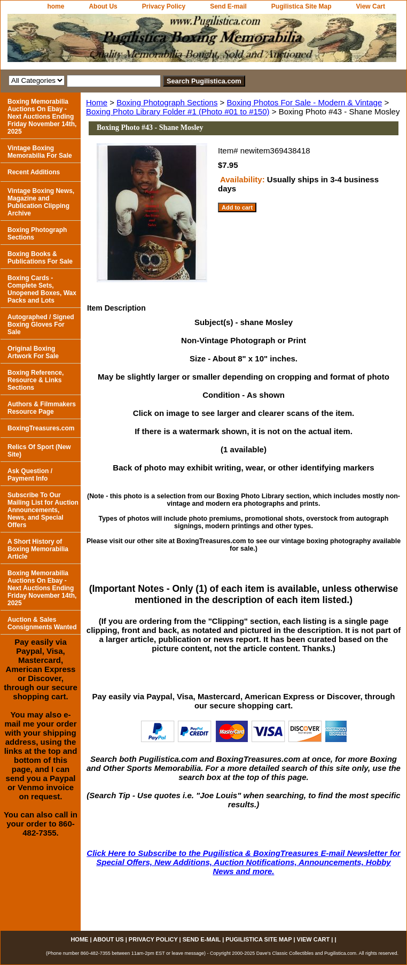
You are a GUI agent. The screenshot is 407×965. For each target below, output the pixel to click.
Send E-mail (228, 6)
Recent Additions (33, 172)
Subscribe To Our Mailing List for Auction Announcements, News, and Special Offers (43, 510)
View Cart (370, 6)
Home (96, 102)
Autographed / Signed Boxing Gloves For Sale (40, 324)
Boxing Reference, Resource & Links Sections (35, 380)
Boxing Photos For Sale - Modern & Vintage (304, 102)
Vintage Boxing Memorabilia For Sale (39, 151)
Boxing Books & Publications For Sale (40, 257)
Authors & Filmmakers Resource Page (41, 407)
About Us (103, 6)
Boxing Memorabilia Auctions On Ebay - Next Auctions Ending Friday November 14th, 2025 (41, 116)
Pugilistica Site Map (301, 6)
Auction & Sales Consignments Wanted (42, 623)
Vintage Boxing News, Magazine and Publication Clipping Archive (40, 202)
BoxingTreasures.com (40, 428)
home (55, 6)
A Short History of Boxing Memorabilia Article (37, 549)
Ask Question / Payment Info (29, 474)
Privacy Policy (163, 6)
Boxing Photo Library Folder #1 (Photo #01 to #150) (178, 111)
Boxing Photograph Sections (166, 102)
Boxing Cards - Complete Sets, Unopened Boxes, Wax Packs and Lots (41, 289)
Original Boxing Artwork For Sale (33, 352)
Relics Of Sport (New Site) (39, 450)
